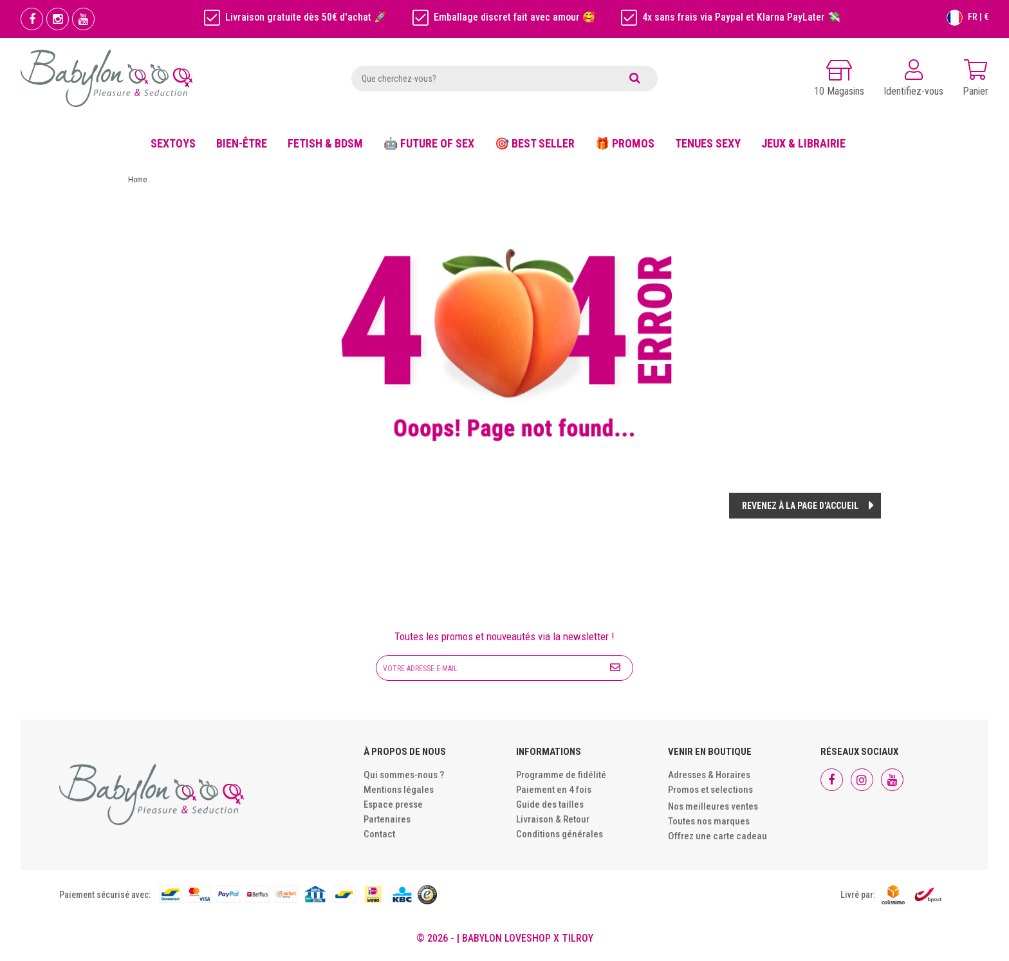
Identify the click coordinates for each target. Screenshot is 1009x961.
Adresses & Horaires (709, 775)
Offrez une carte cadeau (717, 836)
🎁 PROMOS (624, 143)
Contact (379, 834)
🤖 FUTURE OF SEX (429, 143)
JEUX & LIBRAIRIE (803, 143)
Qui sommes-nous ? (404, 775)
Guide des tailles (550, 804)
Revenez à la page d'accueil (800, 505)
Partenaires (387, 819)
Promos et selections (710, 789)
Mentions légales (399, 789)
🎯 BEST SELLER (535, 143)
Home (137, 179)
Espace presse (393, 804)
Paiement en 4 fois (553, 789)
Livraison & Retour (552, 819)
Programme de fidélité (561, 775)
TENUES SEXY (708, 143)
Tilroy (577, 938)
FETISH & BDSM (325, 143)
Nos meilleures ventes (713, 806)
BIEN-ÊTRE (241, 143)
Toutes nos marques (709, 821)
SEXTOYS (173, 143)
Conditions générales (559, 834)
